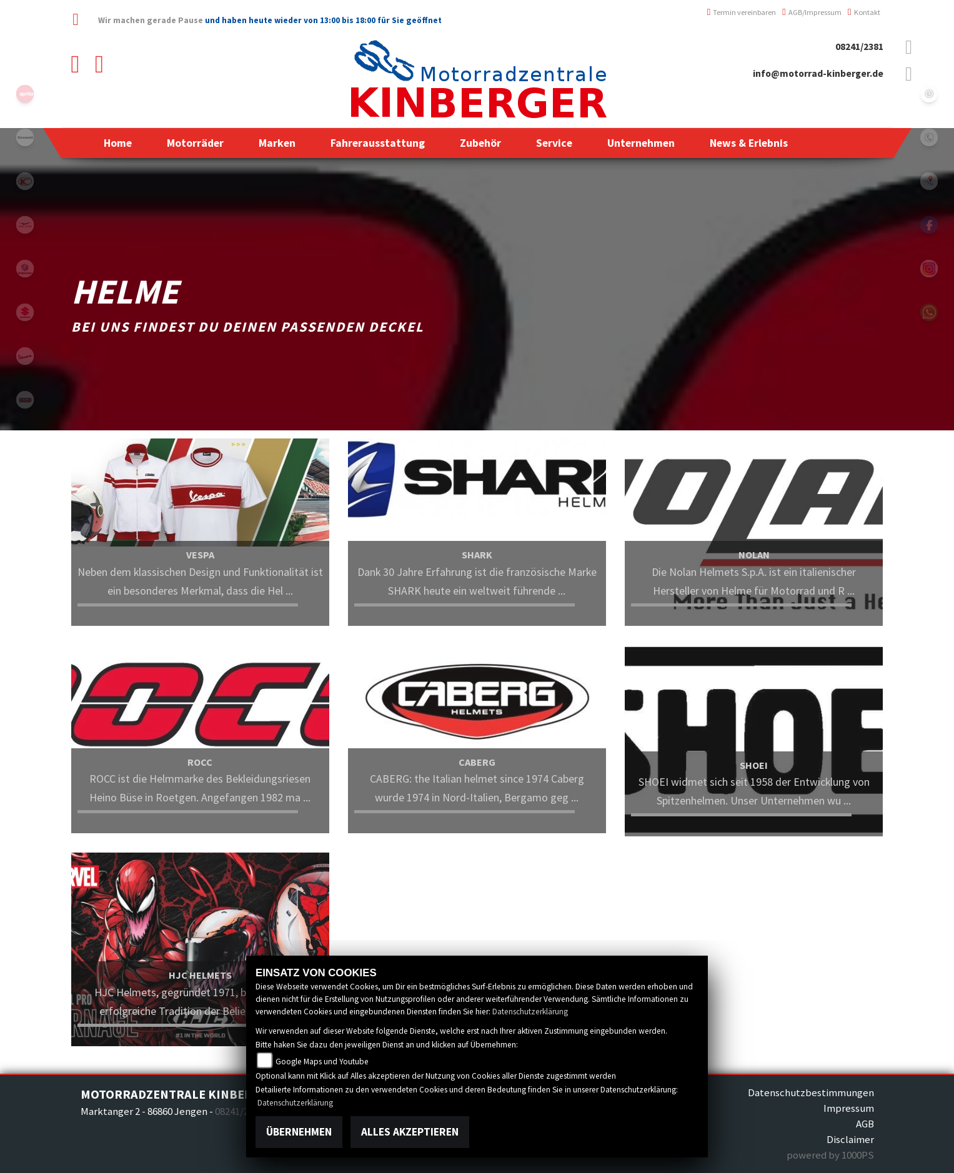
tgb (25, 399)
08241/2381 (859, 46)
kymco (25, 181)
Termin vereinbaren (742, 12)
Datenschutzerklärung (530, 1011)
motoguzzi (25, 225)
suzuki (25, 312)
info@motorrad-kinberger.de (818, 73)
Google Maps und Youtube (322, 1061)
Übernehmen (299, 1132)
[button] (195, 143)
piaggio (25, 268)
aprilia (25, 93)
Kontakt (864, 12)
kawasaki (25, 137)
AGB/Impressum (812, 12)
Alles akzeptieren (410, 1132)
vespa (25, 356)
